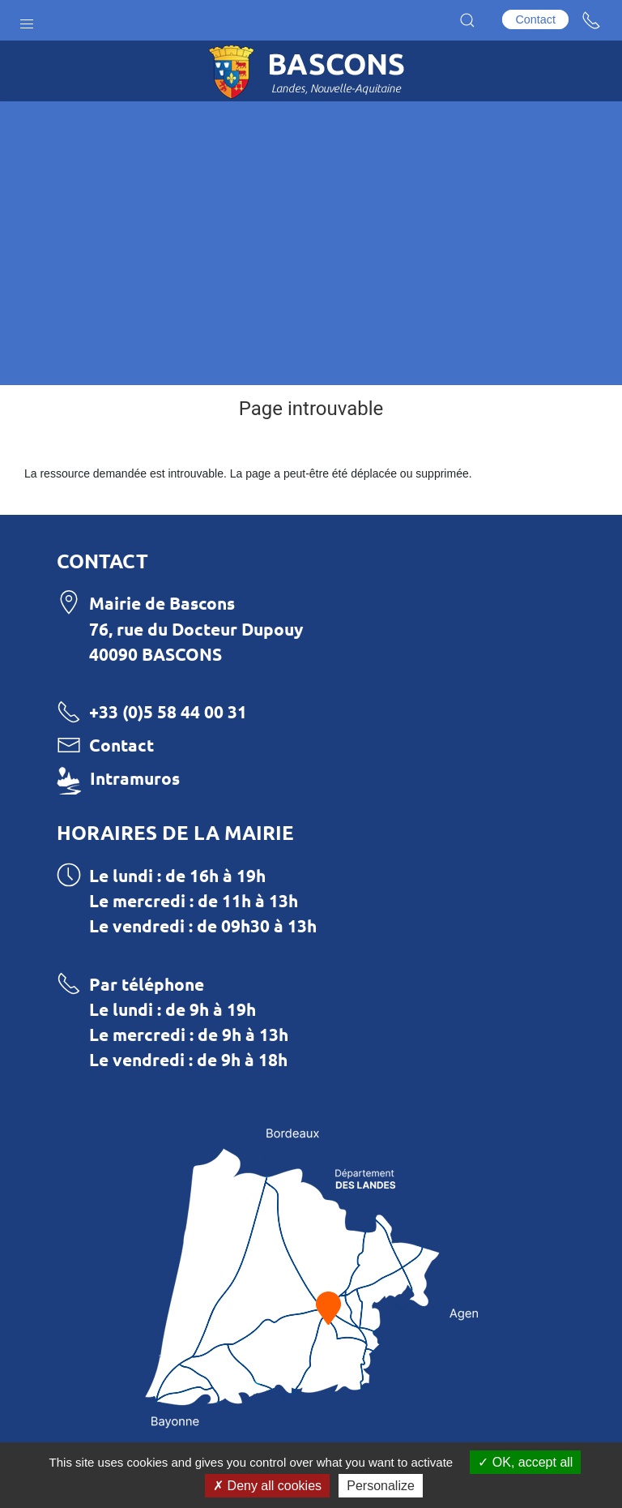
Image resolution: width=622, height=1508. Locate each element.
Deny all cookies (267, 1486)
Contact (535, 19)
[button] (27, 20)
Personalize (381, 1486)
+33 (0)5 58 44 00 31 (168, 711)
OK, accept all (525, 1462)
